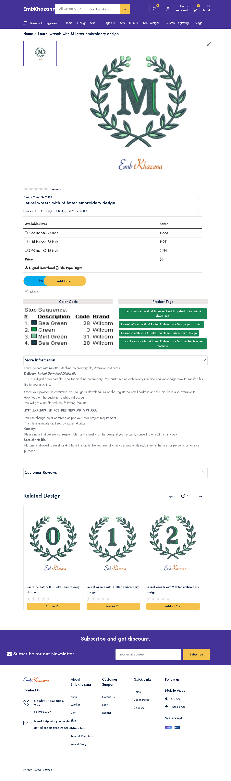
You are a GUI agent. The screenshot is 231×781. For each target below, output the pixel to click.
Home (137, 691)
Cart (73, 712)
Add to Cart (53, 606)
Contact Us (108, 696)
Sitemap (47, 769)
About (74, 696)
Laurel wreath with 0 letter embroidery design (53, 589)
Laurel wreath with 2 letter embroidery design (172, 589)
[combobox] (70, 8)
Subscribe (196, 654)
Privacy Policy (79, 728)
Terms (37, 769)
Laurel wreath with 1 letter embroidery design (113, 589)
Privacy (27, 769)
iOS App (172, 698)
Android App (175, 706)
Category (139, 707)
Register (106, 712)
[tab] (40, 53)
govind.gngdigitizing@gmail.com (54, 727)
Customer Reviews (41, 472)
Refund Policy (78, 743)
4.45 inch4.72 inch (43, 241)
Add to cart (92, 281)
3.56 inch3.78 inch (43, 232)
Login (105, 704)
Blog (73, 720)
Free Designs (151, 23)
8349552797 (42, 711)
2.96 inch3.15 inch (43, 250)
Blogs (198, 23)
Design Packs (141, 699)
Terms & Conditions (82, 736)
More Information (40, 360)
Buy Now (45, 280)
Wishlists (75, 704)
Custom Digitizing (177, 23)
